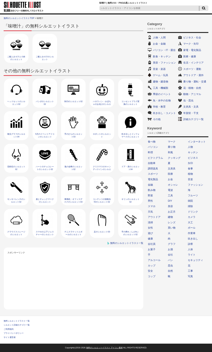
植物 (190, 173)
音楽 (190, 179)
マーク (171, 141)
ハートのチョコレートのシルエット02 (45, 167)
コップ (151, 276)
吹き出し (193, 238)
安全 (150, 270)
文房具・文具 (191, 106)
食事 (190, 168)
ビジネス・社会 (192, 37)
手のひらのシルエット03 (73, 135)
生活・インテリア (193, 62)
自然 (170, 270)
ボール (191, 227)
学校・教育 (159, 106)
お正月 (171, 211)
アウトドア (154, 216)
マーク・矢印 (191, 43)
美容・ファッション (164, 62)
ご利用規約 (9, 329)
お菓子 (151, 249)
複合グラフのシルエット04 (16, 135)
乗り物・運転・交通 (194, 81)
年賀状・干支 (191, 113)
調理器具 (153, 168)
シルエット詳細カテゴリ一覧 (17, 325)
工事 (190, 270)
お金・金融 (159, 43)
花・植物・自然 (192, 87)
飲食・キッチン (162, 56)
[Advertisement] (73, 280)
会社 (170, 254)
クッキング (174, 157)
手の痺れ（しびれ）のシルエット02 (130, 233)
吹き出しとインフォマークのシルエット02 (130, 137)
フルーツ (193, 195)
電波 (170, 190)
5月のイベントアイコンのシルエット (44, 135)
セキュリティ (195, 260)
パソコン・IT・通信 (164, 50)
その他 (157, 119)
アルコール (154, 260)
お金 (170, 179)
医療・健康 (189, 56)
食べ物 (151, 141)
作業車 (191, 233)
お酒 (170, 249)
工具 (170, 195)
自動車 (151, 163)
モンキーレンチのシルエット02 (16, 200)
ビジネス (193, 157)
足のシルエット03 (102, 232)
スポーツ (153, 173)
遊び (150, 233)
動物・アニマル (192, 94)
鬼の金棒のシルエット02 (73, 167)
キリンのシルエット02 (130, 200)
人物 (190, 146)
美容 (170, 206)
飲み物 (151, 190)
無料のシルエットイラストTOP (19, 18)
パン (170, 260)
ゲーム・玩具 (160, 75)
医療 (170, 173)
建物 (170, 216)
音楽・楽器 (159, 69)
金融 (150, 184)
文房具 (171, 168)
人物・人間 (159, 37)
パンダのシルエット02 (45, 102)
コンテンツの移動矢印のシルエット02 (102, 200)
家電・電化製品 (192, 50)
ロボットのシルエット (102, 135)
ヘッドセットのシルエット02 (16, 102)
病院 (190, 200)
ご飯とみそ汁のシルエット (45, 58)
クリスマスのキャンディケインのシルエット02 (102, 169)
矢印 (190, 163)
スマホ (151, 206)
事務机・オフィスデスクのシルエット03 (73, 200)
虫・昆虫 (188, 100)
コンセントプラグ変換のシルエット (130, 102)
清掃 (150, 222)
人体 (190, 249)
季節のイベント (162, 94)
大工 (190, 222)
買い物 (171, 227)
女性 (150, 227)
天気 (150, 211)
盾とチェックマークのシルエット (45, 200)
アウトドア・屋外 (193, 75)
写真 (190, 276)
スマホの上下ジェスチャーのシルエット (45, 233)
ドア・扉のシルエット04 (130, 167)
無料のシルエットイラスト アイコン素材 (104, 348)
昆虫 (170, 265)
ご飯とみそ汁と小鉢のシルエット (16, 58)
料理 (150, 152)
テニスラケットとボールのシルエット (73, 233)
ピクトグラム (155, 157)
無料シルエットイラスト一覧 (17, 321)
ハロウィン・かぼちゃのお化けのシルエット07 (102, 104)
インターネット (197, 141)
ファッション (195, 184)
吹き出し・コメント (164, 113)
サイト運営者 (10, 337)
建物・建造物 (160, 81)
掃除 (190, 206)
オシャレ (173, 184)
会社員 (151, 243)
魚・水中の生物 (162, 100)
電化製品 (153, 179)
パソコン (153, 146)
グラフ (171, 243)
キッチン (193, 152)
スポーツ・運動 (192, 69)
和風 (170, 152)
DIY (170, 200)
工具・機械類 (160, 87)
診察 (190, 243)
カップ (151, 265)
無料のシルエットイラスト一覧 (126, 243)
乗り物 (171, 146)
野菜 (150, 195)
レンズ (171, 222)
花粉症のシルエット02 (16, 167)
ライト (191, 254)
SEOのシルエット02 (73, 101)
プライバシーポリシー (14, 333)
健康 (150, 238)
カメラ (191, 216)
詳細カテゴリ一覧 (193, 119)
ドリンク (193, 211)
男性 (150, 200)
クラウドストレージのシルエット (16, 233)
